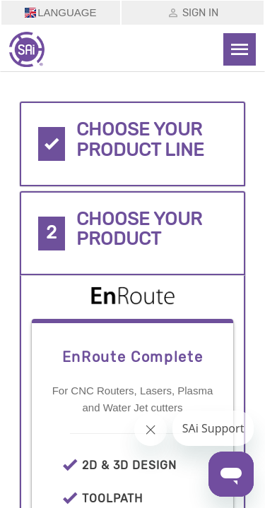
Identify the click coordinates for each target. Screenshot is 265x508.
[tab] (133, 144)
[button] (133, 144)
